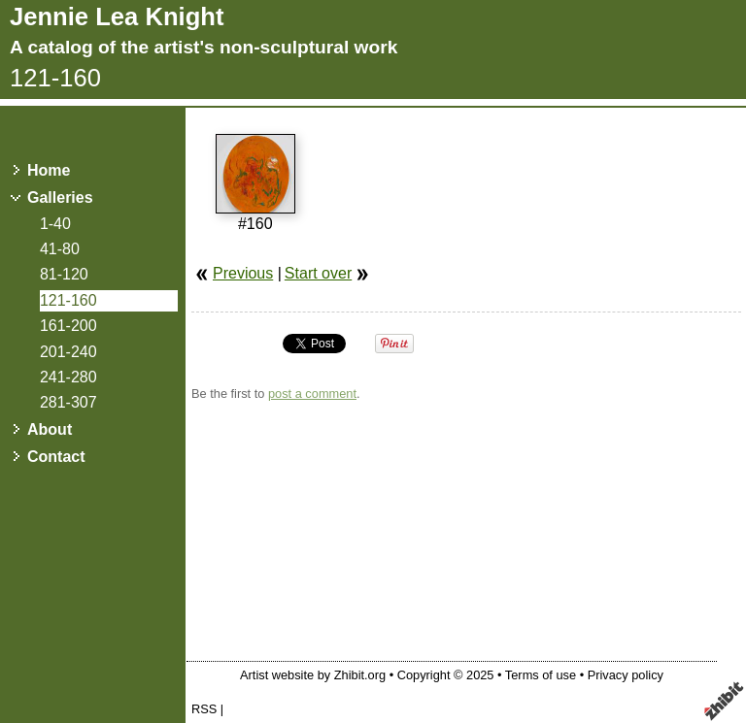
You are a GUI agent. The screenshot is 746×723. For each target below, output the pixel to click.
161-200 (68, 325)
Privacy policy (625, 675)
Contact (56, 456)
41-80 (60, 249)
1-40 (55, 223)
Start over (318, 273)
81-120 (64, 274)
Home (48, 170)
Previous (243, 273)
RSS (204, 709)
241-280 (68, 377)
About (49, 429)
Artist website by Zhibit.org (313, 675)
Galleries (60, 197)
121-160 (68, 300)
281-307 (68, 402)
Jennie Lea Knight (116, 16)
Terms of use (540, 675)
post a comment (312, 393)
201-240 (68, 352)
